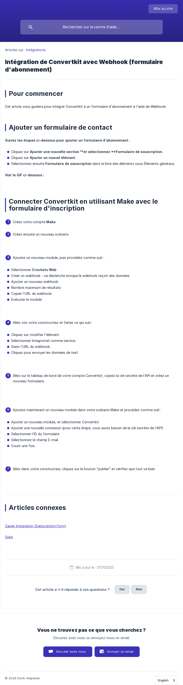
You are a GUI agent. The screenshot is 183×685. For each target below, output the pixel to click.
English (163, 680)
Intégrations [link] (36, 50)
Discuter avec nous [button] (71, 651)
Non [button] (139, 589)
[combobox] (166, 680)
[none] (163, 8)
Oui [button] (122, 589)
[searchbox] (91, 27)
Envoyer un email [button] (120, 651)
